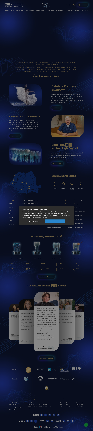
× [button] (72, 207)
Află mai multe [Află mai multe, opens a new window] (43, 217)
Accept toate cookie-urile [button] (55, 221)
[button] (33, 221)
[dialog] (46, 215)
